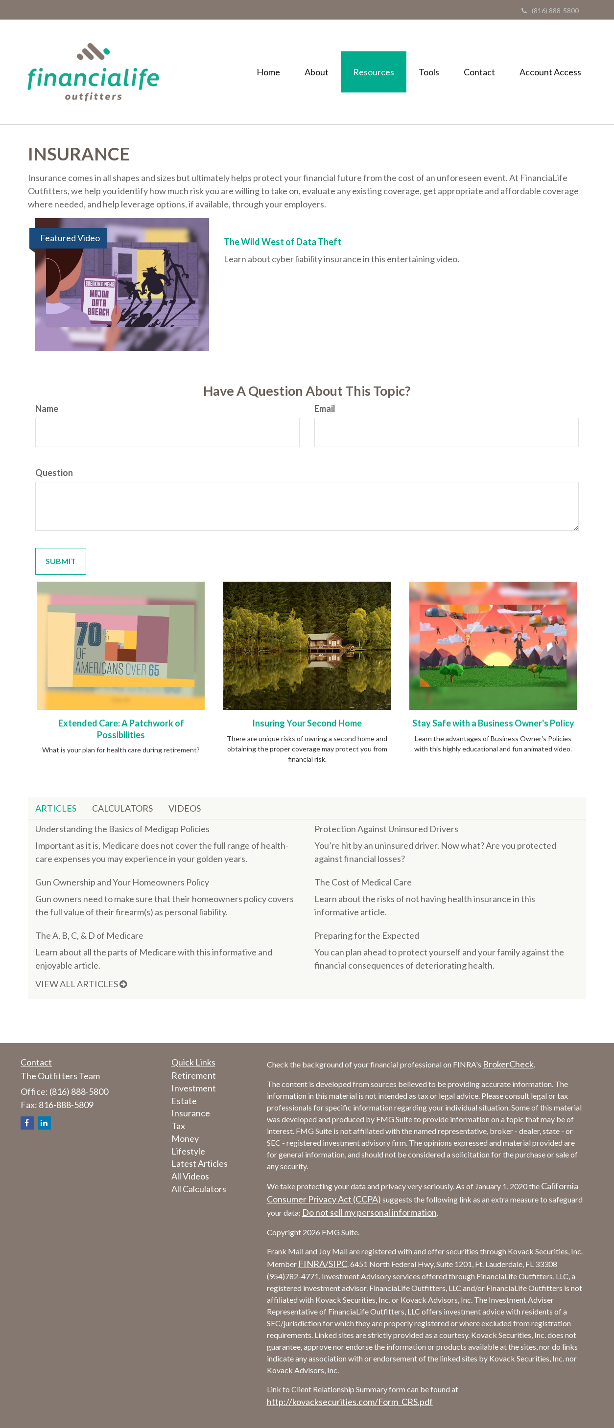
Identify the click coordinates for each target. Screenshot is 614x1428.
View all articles (81, 983)
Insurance (190, 1113)
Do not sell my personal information (369, 1212)
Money (185, 1138)
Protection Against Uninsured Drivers (386, 828)
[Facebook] (27, 1123)
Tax (178, 1125)
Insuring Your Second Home (307, 723)
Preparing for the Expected (366, 935)
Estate (184, 1100)
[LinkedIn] (44, 1123)
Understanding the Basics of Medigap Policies (122, 828)
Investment (193, 1088)
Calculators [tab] (122, 808)
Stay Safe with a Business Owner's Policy (493, 723)
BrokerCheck (508, 1064)
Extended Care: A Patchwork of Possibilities (121, 729)
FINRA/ (313, 1263)
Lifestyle (188, 1151)
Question (54, 472)
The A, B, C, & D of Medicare (89, 935)
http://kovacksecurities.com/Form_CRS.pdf (350, 1401)
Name (46, 408)
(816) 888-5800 (550, 10)
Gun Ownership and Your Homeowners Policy (122, 882)
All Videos (190, 1176)
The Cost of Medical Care (363, 882)
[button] (316, 71)
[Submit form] (60, 561)
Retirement (193, 1075)
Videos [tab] (184, 808)
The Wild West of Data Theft (282, 241)
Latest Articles (199, 1163)
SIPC (338, 1263)
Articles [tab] (55, 808)
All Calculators (198, 1188)
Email (324, 408)
